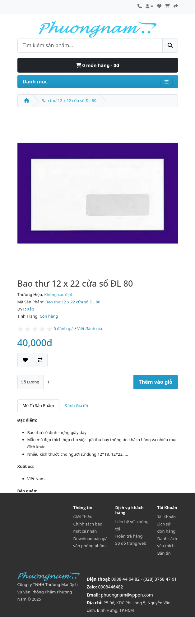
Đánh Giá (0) (76, 405)
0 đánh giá (63, 328)
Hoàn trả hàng (129, 536)
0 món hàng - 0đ (97, 65)
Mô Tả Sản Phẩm (38, 405)
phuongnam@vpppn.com (127, 595)
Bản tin (164, 553)
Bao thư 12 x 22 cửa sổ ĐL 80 (69, 100)
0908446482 (110, 587)
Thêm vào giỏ (155, 381)
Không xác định (59, 294)
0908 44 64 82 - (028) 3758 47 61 (144, 579)
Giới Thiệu (83, 517)
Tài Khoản (166, 517)
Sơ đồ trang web (130, 543)
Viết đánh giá (89, 328)
